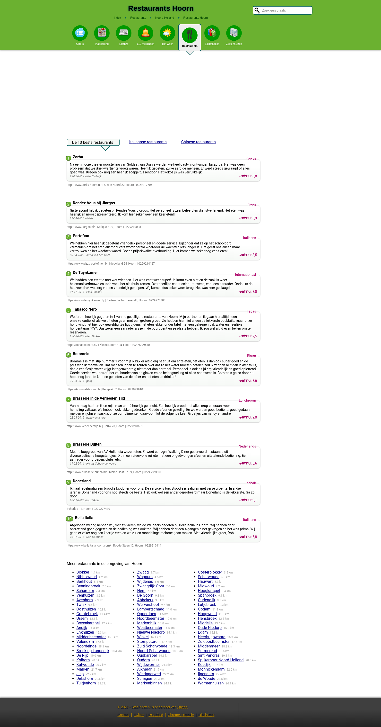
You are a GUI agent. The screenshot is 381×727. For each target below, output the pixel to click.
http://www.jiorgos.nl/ (81, 227)
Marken (83, 669)
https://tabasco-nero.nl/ (82, 345)
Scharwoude (208, 576)
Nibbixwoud (87, 576)
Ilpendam (206, 674)
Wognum (145, 576)
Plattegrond (102, 35)
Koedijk (204, 664)
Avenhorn (85, 600)
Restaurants (190, 39)
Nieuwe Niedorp (151, 632)
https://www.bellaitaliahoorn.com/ (89, 545)
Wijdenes (145, 581)
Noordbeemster (150, 618)
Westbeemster (149, 627)
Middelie (205, 623)
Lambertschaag (151, 609)
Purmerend (207, 650)
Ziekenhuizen (234, 35)
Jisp (80, 674)
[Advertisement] (190, 92)
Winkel (143, 637)
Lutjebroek (207, 604)
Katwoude (85, 664)
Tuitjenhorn (86, 683)
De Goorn (145, 595)
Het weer (167, 35)
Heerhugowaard (211, 637)
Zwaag (143, 572)
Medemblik (146, 623)
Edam (203, 632)
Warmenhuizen (211, 683)
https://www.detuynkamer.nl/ (85, 300)
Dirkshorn (85, 678)
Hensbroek (207, 618)
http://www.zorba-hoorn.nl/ (84, 185)
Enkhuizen (85, 632)
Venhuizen (86, 595)
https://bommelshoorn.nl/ (83, 389)
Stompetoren (148, 641)
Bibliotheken (212, 35)
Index (117, 17)
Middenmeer (209, 646)
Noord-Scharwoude (154, 650)
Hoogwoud (207, 613)
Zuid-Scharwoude (152, 646)
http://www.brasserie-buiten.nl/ (87, 472)
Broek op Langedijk (93, 650)
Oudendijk (206, 600)
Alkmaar (144, 669)
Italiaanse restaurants (148, 142)
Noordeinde (87, 646)
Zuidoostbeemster (214, 641)
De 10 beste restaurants (92, 143)
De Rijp (83, 655)
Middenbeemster (91, 637)
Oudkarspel (147, 655)
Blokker (83, 572)
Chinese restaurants (198, 142)
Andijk (82, 627)
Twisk (82, 604)
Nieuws (123, 35)
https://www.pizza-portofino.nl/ (87, 263)
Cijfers (80, 35)
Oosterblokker (210, 572)
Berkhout (84, 581)
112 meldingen (145, 35)
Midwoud (206, 586)
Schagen (144, 678)
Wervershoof (148, 604)
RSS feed (155, 715)
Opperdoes (146, 613)
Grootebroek (87, 613)
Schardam (85, 590)
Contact (123, 715)
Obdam (204, 609)
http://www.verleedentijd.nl (84, 426)
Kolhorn (83, 660)
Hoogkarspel (209, 590)
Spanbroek (207, 595)
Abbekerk (145, 600)
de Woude (206, 678)
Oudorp (143, 660)
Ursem (82, 618)
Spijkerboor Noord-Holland (221, 660)
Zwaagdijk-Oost (150, 586)
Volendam (85, 641)
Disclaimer (206, 715)
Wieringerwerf (149, 674)
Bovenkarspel (88, 623)
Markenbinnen (149, 683)
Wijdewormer (148, 664)
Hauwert (205, 581)
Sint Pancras (209, 655)
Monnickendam (211, 669)
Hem (141, 590)
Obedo (182, 707)
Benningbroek (88, 586)
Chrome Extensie (181, 715)
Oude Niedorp (210, 627)
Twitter (139, 715)
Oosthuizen (86, 609)
